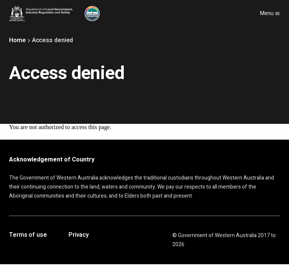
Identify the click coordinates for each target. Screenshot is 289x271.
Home (17, 40)
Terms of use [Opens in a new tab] (28, 235)
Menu (270, 13)
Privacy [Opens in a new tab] (78, 235)
